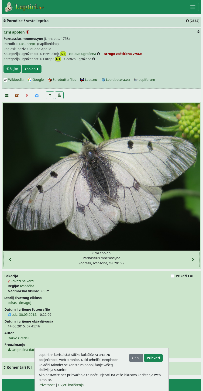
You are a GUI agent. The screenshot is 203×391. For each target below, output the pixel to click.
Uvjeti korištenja (71, 385)
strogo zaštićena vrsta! (122, 53)
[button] (50, 95)
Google (36, 79)
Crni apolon (14, 32)
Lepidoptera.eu (115, 79)
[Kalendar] (37, 95)
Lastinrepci (27, 43)
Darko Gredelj (18, 338)
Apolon (31, 69)
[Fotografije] (7, 95)
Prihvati (153, 358)
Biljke (12, 68)
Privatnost (47, 385)
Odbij (136, 358)
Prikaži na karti (21, 281)
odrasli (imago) (19, 302)
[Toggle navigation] (193, 7)
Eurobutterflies (62, 79)
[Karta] (27, 95)
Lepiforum (144, 79)
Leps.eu (88, 79)
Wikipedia (13, 79)
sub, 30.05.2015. (22, 314)
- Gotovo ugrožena (78, 53)
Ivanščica (27, 286)
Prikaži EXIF (185, 276)
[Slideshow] (17, 95)
